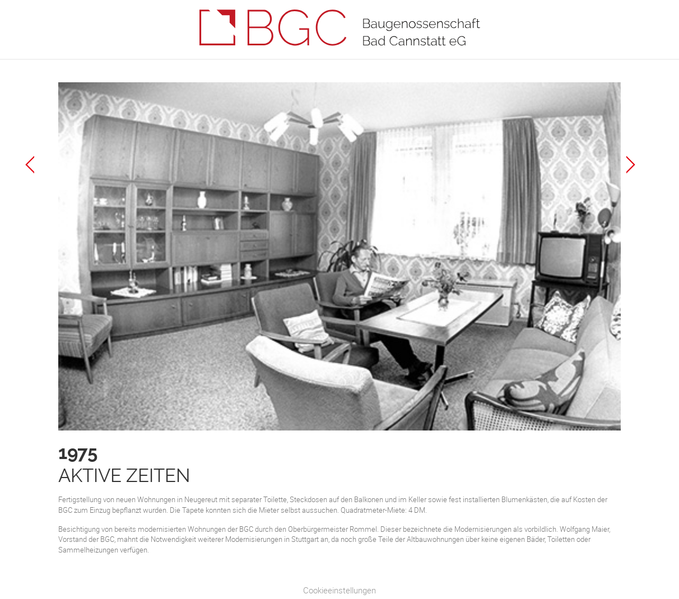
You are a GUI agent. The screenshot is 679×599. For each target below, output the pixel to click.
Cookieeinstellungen (339, 590)
